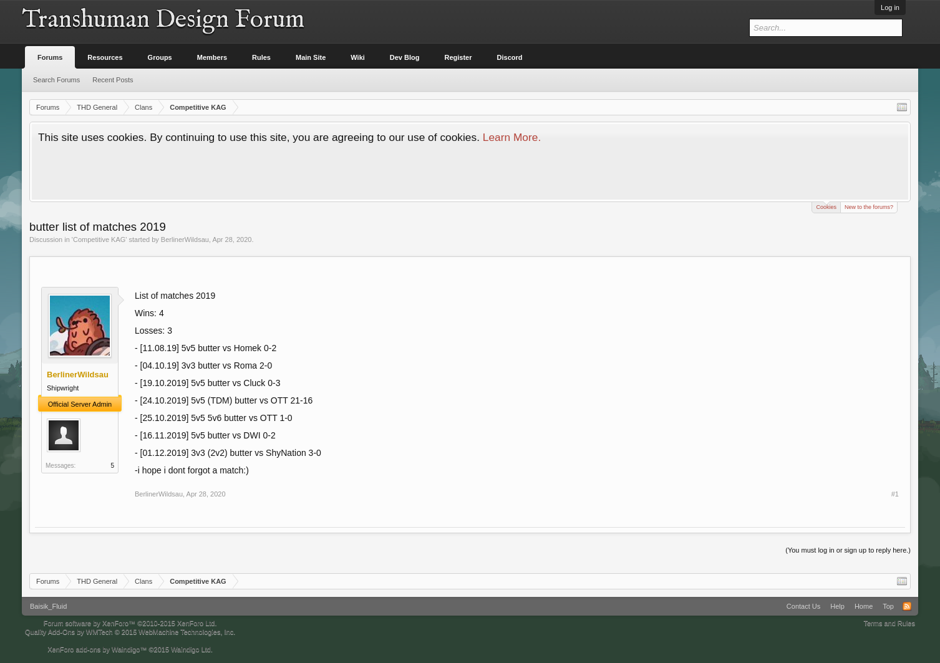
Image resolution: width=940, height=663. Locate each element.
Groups (160, 57)
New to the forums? (869, 207)
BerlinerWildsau (185, 239)
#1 (895, 494)
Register (458, 57)
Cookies (826, 206)
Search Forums (56, 80)
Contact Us (803, 606)
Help (837, 606)
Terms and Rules (889, 623)
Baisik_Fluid (48, 606)
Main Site (311, 57)
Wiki (358, 57)
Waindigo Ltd (191, 649)
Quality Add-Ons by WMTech (130, 632)
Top (888, 606)
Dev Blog (405, 57)
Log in (890, 7)
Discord (510, 57)
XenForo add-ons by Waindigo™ (97, 649)
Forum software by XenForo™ (130, 623)
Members (212, 57)
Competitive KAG (99, 239)
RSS (907, 606)
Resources (104, 57)
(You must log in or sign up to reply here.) (848, 550)
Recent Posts (112, 80)
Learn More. (512, 137)
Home (864, 606)
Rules (261, 57)
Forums (49, 57)
